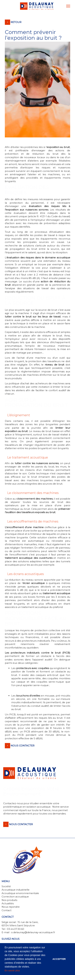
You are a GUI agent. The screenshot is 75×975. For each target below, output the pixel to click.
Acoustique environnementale (20, 893)
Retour (16, 22)
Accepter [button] (59, 959)
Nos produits (9, 900)
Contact (6, 910)
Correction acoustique (15, 896)
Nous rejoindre (11, 906)
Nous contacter (22, 745)
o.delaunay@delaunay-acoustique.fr (33, 932)
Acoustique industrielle (15, 889)
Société (6, 886)
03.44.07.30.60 (15, 928)
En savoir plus (12, 970)
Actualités (8, 903)
